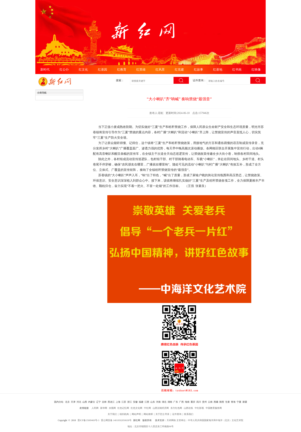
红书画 (236, 69)
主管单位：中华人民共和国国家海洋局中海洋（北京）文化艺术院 (209, 420)
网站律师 (148, 414)
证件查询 (176, 414)
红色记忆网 (123, 408)
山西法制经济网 (161, 408)
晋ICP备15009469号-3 (88, 420)
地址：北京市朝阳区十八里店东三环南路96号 (150, 426)
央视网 (112, 408)
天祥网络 (171, 420)
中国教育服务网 (214, 408)
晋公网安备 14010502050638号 (116, 420)
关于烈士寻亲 (162, 414)
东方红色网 (176, 408)
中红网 (147, 408)
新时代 (45, 69)
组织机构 (124, 414)
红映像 (256, 69)
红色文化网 (136, 408)
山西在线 (188, 408)
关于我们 (112, 414)
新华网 (103, 408)
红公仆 (64, 69)
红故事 (198, 69)
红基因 (102, 69)
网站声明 (136, 414)
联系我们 (188, 414)
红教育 (121, 69)
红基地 (217, 69)
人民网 (95, 408)
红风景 (160, 69)
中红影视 (199, 408)
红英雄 (141, 69)
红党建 (179, 69)
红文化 (83, 69)
